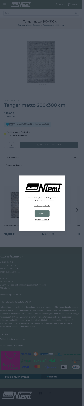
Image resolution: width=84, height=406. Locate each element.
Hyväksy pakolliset (42, 220)
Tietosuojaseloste (42, 206)
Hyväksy (42, 213)
